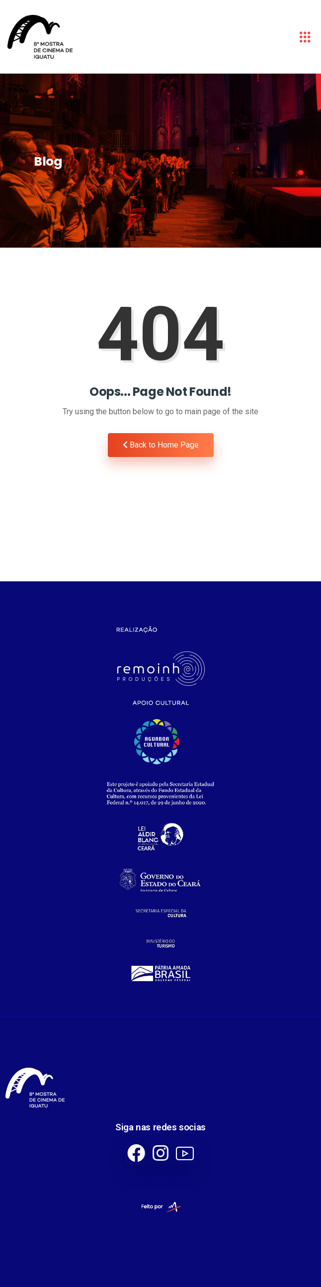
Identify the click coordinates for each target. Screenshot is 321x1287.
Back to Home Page (161, 445)
